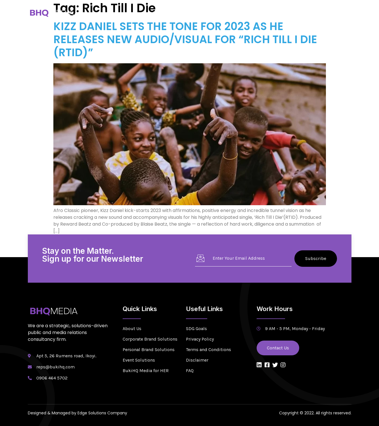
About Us (182, 12)
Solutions (238, 12)
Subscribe (315, 258)
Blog (311, 12)
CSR (294, 12)
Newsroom (270, 12)
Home (159, 12)
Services (209, 12)
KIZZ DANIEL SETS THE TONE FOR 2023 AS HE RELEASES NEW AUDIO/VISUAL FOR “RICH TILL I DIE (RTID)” (185, 39)
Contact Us (336, 12)
